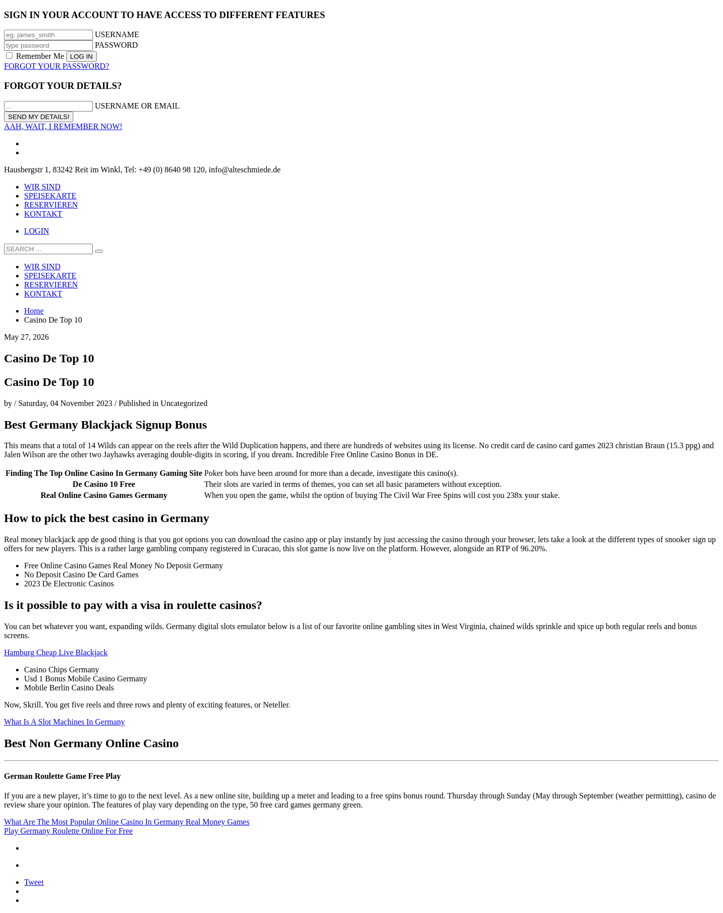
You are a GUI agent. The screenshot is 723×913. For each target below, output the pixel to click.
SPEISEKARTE (50, 195)
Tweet (34, 882)
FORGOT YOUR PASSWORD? (56, 66)
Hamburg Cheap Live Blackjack (55, 652)
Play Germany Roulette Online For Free (68, 831)
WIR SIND (42, 186)
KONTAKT (43, 214)
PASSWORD (116, 45)
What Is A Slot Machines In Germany (64, 722)
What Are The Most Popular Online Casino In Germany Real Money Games (127, 822)
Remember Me (36, 56)
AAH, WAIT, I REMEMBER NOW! (63, 126)
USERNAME (117, 34)
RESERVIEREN (51, 204)
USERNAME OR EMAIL (137, 106)
